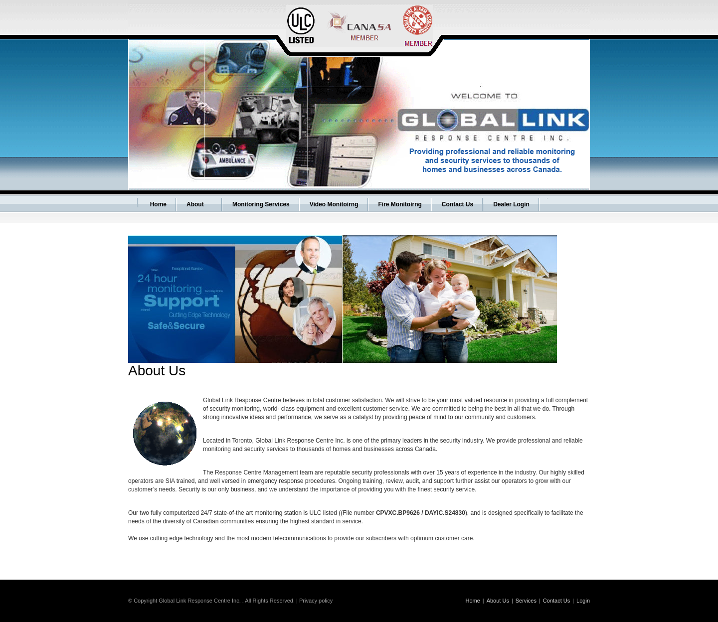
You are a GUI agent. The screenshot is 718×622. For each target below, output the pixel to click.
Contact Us (556, 601)
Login (583, 601)
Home (472, 601)
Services (526, 601)
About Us (498, 601)
